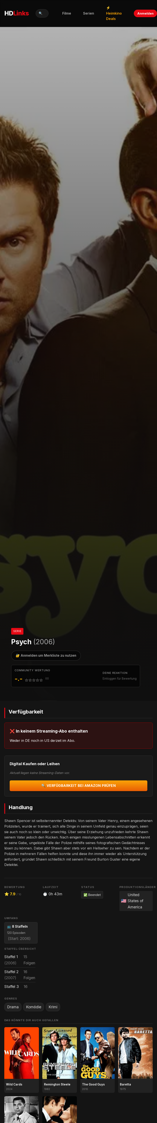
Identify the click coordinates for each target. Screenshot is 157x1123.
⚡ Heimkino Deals (114, 13)
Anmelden (145, 13)
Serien (88, 13)
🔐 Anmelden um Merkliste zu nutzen (46, 655)
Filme (66, 13)
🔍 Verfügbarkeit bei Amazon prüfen (78, 785)
